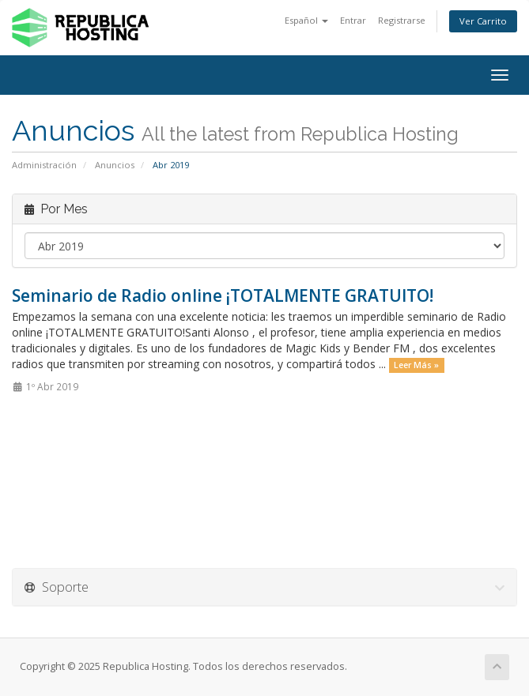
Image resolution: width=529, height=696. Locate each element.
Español (306, 20)
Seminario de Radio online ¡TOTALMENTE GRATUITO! (222, 295)
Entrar (353, 20)
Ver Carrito (483, 21)
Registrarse (401, 20)
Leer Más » (416, 365)
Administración (44, 165)
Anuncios (114, 165)
